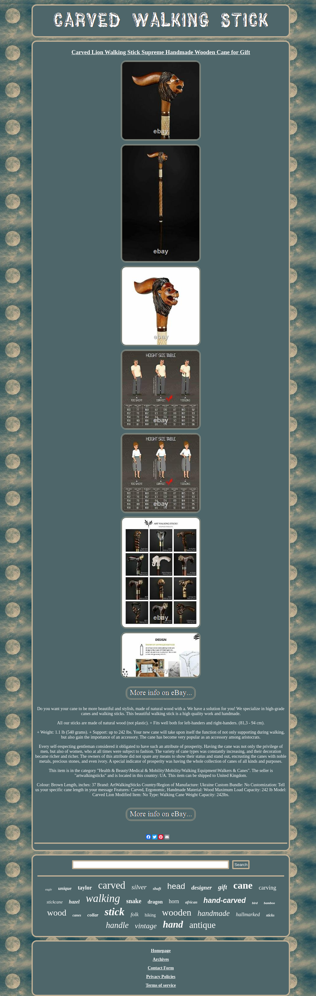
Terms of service (161, 985)
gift (222, 887)
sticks (270, 915)
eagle (48, 889)
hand (173, 924)
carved (111, 885)
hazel (74, 901)
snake (133, 901)
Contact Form (161, 968)
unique (64, 888)
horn (174, 901)
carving (267, 887)
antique (202, 925)
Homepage (161, 950)
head (176, 886)
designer (201, 887)
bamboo (269, 903)
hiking (150, 915)
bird (255, 903)
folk (135, 914)
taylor (85, 888)
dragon (155, 901)
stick (114, 911)
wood (56, 912)
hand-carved (224, 900)
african (191, 902)
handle (117, 925)
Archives (161, 959)
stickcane (55, 902)
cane (242, 885)
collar (92, 914)
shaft (157, 888)
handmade (214, 913)
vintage (146, 926)
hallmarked (248, 914)
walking (103, 898)
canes (76, 915)
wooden (176, 912)
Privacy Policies (160, 976)
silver (139, 887)
